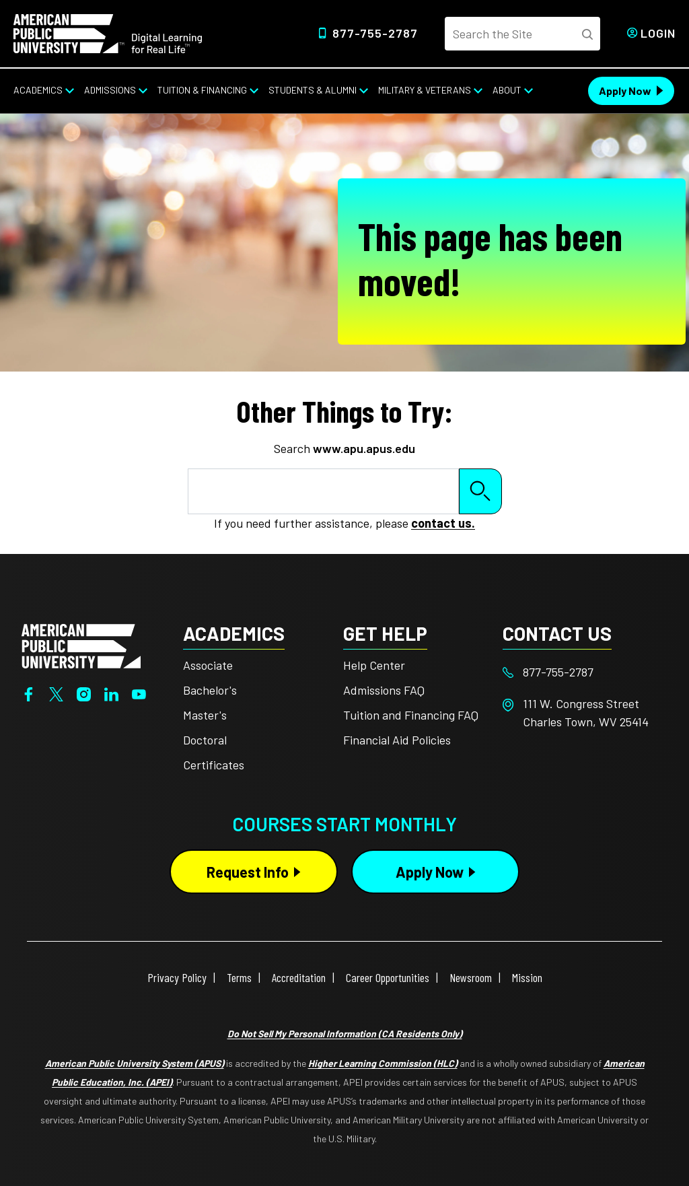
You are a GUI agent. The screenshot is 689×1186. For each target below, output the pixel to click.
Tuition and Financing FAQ (410, 714)
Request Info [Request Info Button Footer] (248, 871)
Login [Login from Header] (658, 33)
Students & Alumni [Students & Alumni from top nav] (312, 90)
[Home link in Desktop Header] (107, 32)
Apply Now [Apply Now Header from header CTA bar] (625, 90)
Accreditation (299, 977)
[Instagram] (84, 693)
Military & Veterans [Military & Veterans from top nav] (424, 90)
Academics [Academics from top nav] (38, 90)
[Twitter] (56, 693)
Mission (527, 977)
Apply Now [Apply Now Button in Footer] (430, 871)
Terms (239, 977)
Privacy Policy (177, 977)
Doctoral (205, 739)
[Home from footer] (81, 644)
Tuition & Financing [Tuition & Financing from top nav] (202, 90)
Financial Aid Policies (397, 739)
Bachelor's (210, 690)
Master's (205, 714)
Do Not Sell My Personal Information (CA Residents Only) (344, 1033)
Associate (208, 665)
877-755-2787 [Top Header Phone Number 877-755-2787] (375, 33)
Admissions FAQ (384, 690)
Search (480, 491)
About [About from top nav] (507, 90)
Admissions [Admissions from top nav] (110, 90)
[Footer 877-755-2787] (583, 672)
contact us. (443, 523)
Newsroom (470, 977)
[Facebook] (29, 693)
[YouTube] (139, 693)
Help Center (374, 665)
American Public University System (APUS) (134, 1063)
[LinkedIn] (111, 693)
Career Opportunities (387, 977)
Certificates (213, 764)
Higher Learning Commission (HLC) (383, 1063)
